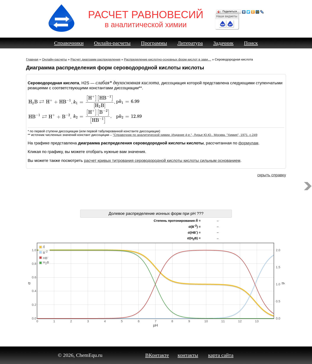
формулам (248, 143)
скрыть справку (271, 175)
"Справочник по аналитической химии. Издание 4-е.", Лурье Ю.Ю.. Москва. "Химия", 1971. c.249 (185, 135)
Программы (154, 43)
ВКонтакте (157, 355)
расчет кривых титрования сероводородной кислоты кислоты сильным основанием (162, 160)
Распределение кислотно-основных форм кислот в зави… (167, 59)
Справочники (69, 43)
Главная (32, 59)
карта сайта (220, 355)
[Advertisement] (156, 195)
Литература (190, 43)
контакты (188, 355)
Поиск (251, 43)
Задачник (223, 43)
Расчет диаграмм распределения (95, 59)
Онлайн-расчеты (112, 43)
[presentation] (49, 102)
